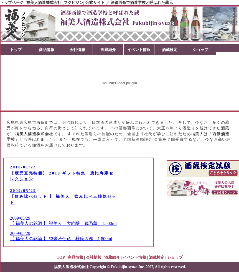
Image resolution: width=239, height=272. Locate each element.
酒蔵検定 (169, 49)
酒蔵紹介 (108, 49)
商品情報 (46, 49)
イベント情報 (139, 49)
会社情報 (77, 49)
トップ (16, 49)
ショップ (200, 49)
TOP (61, 257)
